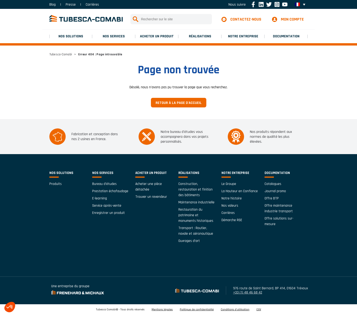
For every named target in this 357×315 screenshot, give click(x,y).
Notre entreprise (243, 36)
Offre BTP (272, 198)
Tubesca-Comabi (60, 54)
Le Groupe (228, 184)
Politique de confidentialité (197, 309)
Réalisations (200, 36)
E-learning (99, 198)
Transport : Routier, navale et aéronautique (195, 231)
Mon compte (292, 19)
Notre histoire (231, 198)
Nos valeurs (229, 205)
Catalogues (273, 184)
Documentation (286, 36)
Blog (52, 4)
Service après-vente (106, 205)
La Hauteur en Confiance (239, 191)
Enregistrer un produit (108, 213)
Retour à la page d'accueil (179, 102)
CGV (258, 309)
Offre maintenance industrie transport (279, 208)
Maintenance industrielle (196, 202)
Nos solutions (70, 36)
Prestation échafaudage (110, 191)
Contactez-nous (245, 19)
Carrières (92, 4)
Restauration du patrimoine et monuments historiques (195, 215)
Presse (71, 4)
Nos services (114, 36)
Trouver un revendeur (151, 197)
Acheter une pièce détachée (148, 187)
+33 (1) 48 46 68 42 (247, 292)
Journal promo (275, 191)
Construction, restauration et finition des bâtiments (195, 189)
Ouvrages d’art (189, 241)
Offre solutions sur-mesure (279, 221)
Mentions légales (162, 309)
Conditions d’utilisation (235, 309)
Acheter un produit (157, 36)
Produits (55, 184)
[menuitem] (300, 4)
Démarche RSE (231, 220)
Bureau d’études (104, 184)
